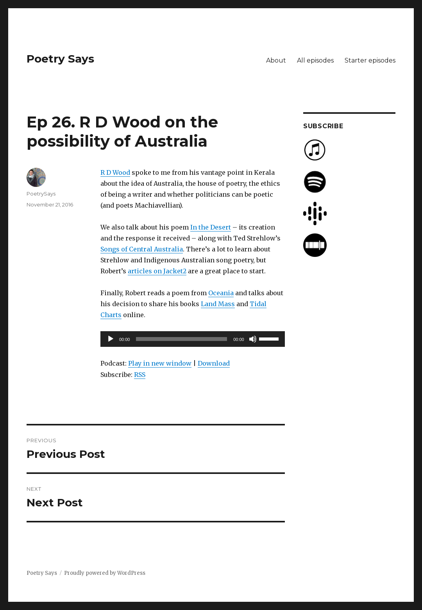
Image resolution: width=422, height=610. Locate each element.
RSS (139, 375)
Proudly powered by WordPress (104, 573)
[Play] (110, 339)
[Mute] (253, 339)
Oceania (221, 293)
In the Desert (210, 227)
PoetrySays (41, 193)
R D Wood (115, 172)
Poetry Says (60, 58)
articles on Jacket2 (157, 271)
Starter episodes (370, 60)
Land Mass (218, 304)
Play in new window (159, 363)
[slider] (181, 339)
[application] (192, 339)
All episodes (315, 60)
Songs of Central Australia (141, 249)
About (276, 60)
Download (214, 363)
